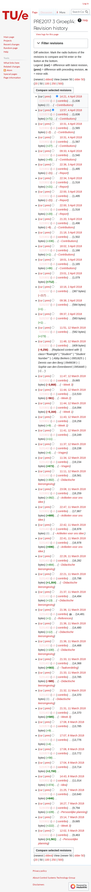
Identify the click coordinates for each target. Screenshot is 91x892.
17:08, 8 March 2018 (72, 722)
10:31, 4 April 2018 (71, 123)
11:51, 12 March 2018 (73, 327)
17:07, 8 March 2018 (72, 735)
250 (53, 83)
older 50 (79, 79)
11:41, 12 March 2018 (73, 430)
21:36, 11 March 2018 (73, 609)
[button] (61, 43)
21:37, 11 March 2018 (73, 591)
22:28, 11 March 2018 (73, 556)
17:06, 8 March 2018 (72, 749)
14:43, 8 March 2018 (72, 776)
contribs (62, 100)
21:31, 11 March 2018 (73, 708)
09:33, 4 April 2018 (71, 151)
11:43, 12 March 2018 (73, 416)
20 (36, 83)
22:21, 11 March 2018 (73, 574)
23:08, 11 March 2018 (73, 489)
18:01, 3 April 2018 (71, 259)
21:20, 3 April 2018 (71, 219)
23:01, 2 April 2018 (71, 273)
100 (47, 83)
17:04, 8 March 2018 (72, 762)
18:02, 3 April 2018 (71, 246)
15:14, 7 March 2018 (72, 817)
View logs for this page (47, 34)
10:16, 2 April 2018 (71, 286)
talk (54, 100)
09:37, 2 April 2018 (71, 314)
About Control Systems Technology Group (54, 877)
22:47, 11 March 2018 (73, 506)
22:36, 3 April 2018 (71, 164)
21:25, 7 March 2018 (72, 790)
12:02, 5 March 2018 (72, 830)
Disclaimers (38, 884)
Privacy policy (40, 870)
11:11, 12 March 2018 (73, 471)
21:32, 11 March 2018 (73, 690)
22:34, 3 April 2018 (71, 178)
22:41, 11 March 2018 (73, 538)
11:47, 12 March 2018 (73, 376)
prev (47, 96)
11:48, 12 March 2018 (73, 341)
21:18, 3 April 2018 (71, 232)
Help (82, 20)
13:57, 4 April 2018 (71, 110)
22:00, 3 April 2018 (71, 191)
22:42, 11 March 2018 (73, 524)
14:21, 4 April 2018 (71, 96)
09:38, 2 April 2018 (71, 300)
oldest (48, 79)
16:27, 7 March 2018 (72, 803)
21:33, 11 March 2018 (73, 659)
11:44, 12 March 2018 (73, 389)
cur (41, 110)
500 (60, 83)
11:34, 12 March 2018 (73, 457)
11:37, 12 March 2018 (73, 444)
